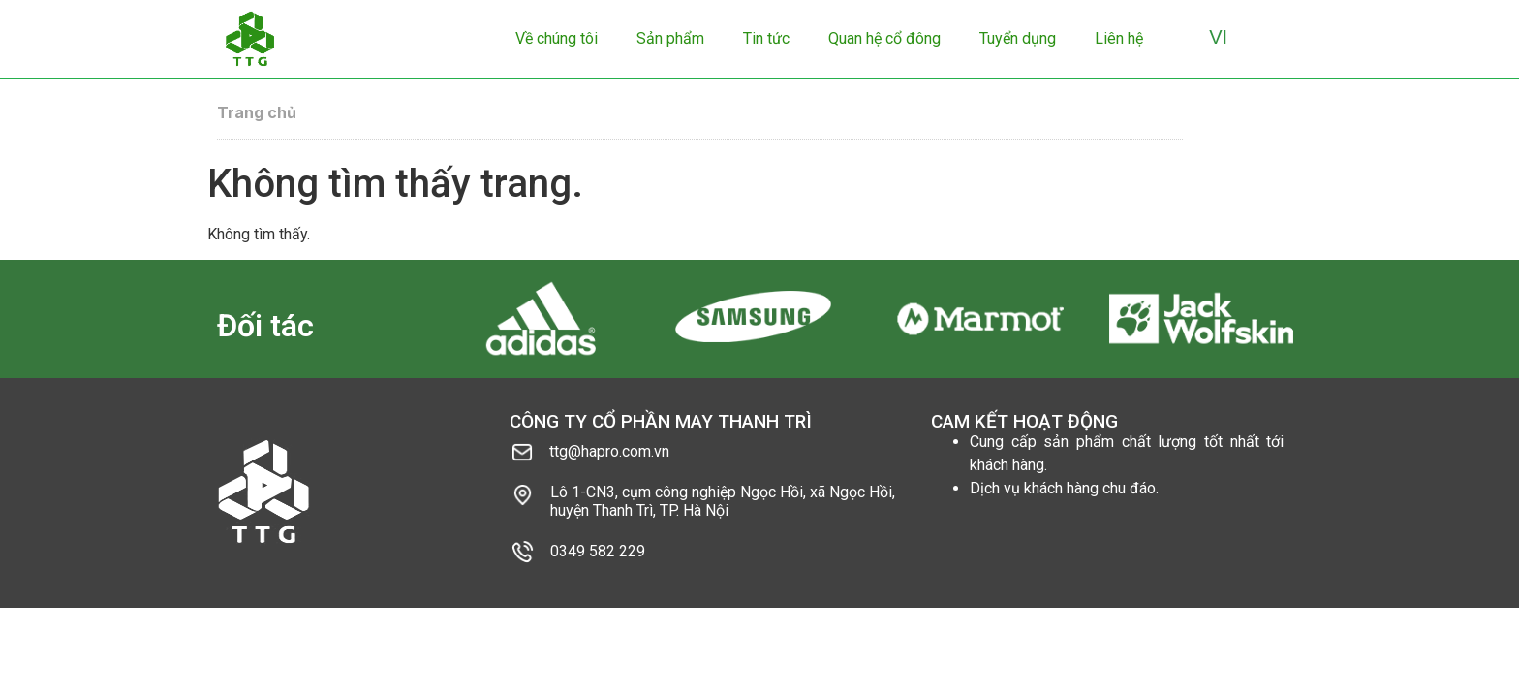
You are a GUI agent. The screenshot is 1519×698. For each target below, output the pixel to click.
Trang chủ (256, 112)
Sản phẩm (670, 38)
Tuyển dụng (1017, 38)
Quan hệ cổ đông (884, 38)
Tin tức (766, 38)
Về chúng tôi (556, 38)
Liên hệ (1119, 38)
